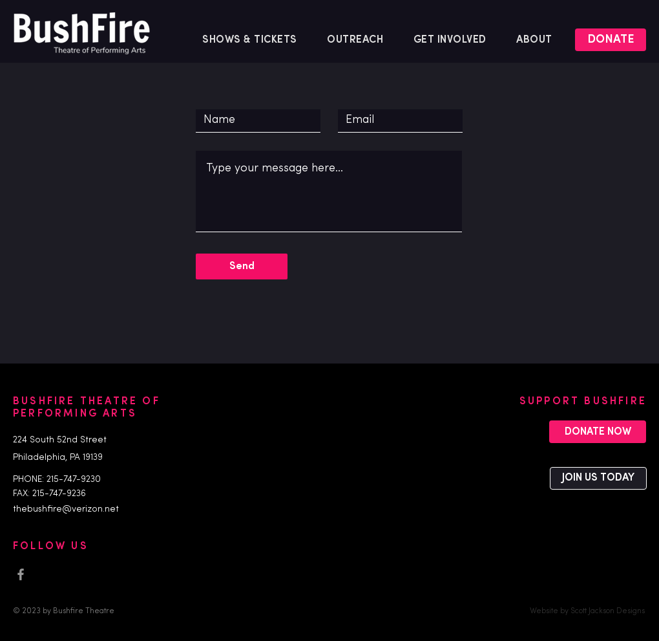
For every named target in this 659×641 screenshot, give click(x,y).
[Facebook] (20, 574)
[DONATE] (610, 39)
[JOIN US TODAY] (598, 478)
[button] (355, 40)
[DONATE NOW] (597, 431)
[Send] (242, 266)
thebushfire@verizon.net (66, 509)
